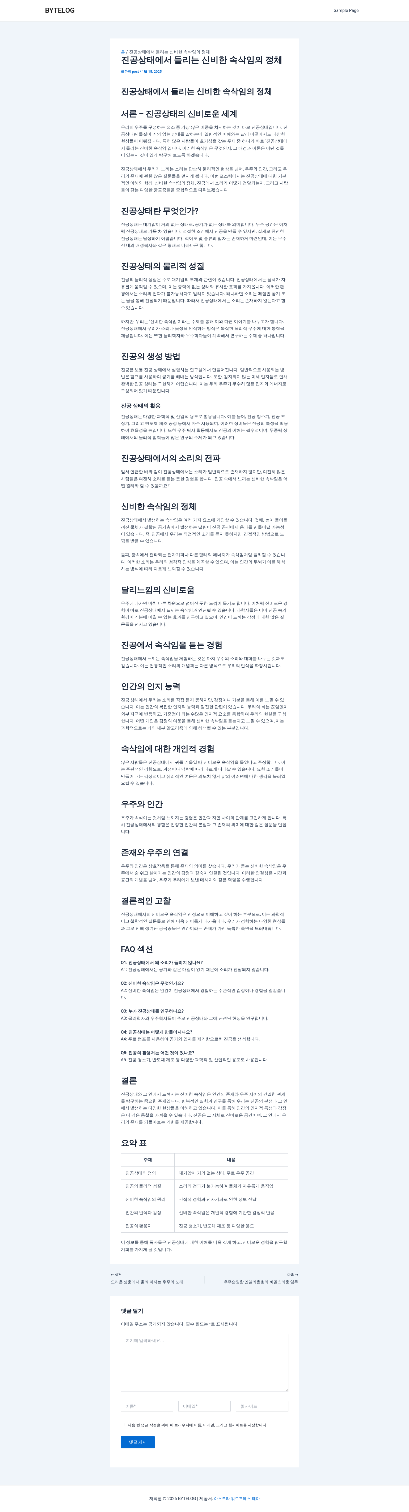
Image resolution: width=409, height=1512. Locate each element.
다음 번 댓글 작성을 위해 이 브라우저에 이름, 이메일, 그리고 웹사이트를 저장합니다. (197, 1426)
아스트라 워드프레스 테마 (237, 1498)
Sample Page (347, 10)
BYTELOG (60, 10)
